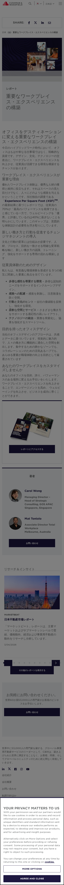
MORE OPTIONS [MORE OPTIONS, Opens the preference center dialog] (32, 868)
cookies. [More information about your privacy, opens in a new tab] (49, 861)
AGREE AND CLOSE (32, 878)
